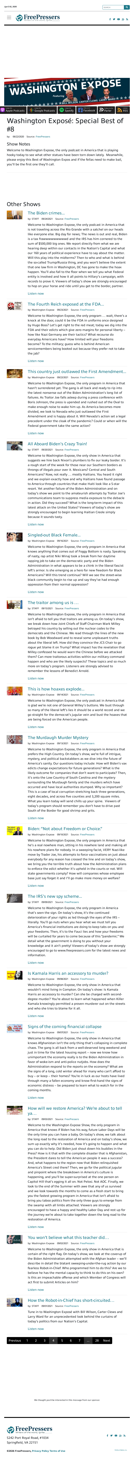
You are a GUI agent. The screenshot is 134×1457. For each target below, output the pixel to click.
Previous (15, 1340)
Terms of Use (57, 1451)
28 (97, 1340)
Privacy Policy (40, 1451)
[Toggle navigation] (9, 17)
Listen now (36, 293)
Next (106, 1340)
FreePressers (38, 19)
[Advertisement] (67, 51)
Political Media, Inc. (121, 1450)
